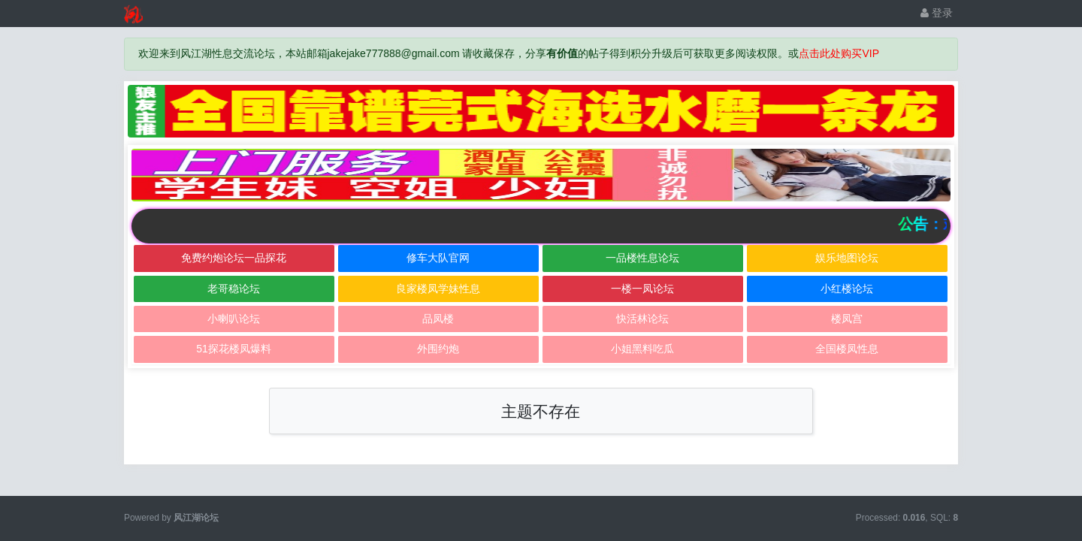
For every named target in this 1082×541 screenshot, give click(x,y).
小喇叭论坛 (233, 319)
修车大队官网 (438, 258)
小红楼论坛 (847, 289)
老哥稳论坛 (233, 289)
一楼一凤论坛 (642, 289)
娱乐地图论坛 (846, 258)
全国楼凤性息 (846, 349)
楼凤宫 (847, 319)
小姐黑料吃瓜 (642, 349)
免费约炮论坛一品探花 (233, 258)
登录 (936, 13)
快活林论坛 (642, 319)
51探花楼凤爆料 (233, 349)
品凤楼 (438, 319)
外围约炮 (438, 349)
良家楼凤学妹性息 (438, 289)
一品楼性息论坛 (642, 258)
